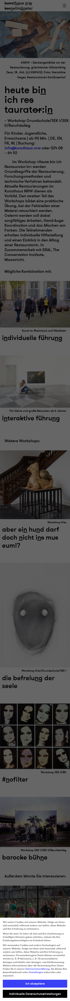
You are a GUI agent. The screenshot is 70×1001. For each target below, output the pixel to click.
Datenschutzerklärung (37, 969)
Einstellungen (36, 972)
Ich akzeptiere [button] (35, 984)
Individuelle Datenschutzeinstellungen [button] (35, 994)
